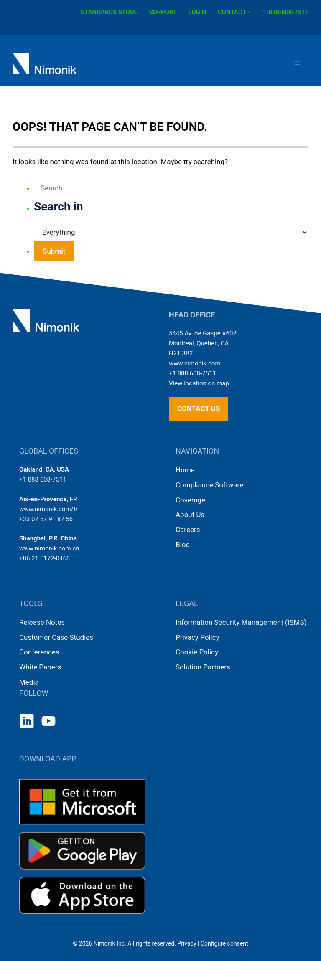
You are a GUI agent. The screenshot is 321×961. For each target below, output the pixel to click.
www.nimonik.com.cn (49, 548)
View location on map (199, 383)
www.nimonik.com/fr (48, 509)
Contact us (198, 408)
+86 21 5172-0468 (44, 558)
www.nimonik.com (195, 363)
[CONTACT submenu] (249, 12)
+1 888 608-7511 (192, 373)
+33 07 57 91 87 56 (46, 519)
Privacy (186, 943)
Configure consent (224, 943)
